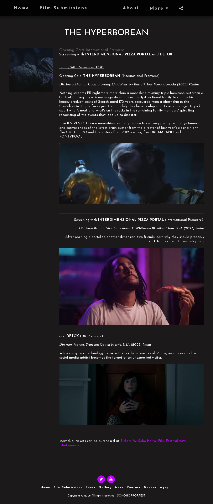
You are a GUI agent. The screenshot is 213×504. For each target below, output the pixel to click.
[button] (163, 8)
